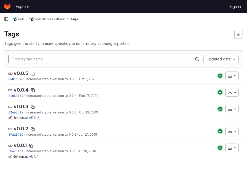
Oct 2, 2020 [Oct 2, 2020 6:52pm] (88, 79)
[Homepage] (7, 6)
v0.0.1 (20, 145)
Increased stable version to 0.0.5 (51, 79)
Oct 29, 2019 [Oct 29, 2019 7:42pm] (88, 112)
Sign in (235, 6)
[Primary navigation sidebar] (6, 19)
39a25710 (15, 134)
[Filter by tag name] (100, 59)
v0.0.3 (21, 106)
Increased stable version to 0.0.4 (51, 96)
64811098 (15, 79)
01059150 (15, 96)
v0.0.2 (21, 129)
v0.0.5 (21, 73)
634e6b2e (15, 112)
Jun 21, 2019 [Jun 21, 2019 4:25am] (88, 134)
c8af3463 (15, 151)
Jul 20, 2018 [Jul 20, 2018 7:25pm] (87, 151)
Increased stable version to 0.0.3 (51, 112)
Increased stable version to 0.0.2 (51, 134)
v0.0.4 (21, 90)
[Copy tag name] (32, 73)
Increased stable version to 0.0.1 (51, 151)
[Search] (197, 59)
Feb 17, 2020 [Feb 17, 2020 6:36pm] (88, 96)
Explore (22, 6)
